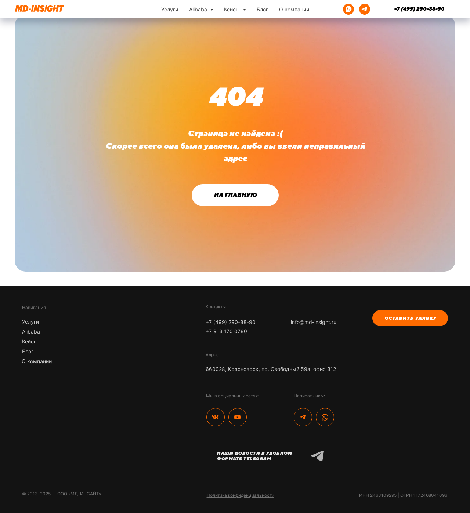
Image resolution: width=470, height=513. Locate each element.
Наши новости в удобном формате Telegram (254, 456)
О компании (294, 9)
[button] (410, 318)
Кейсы (30, 341)
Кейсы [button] (232, 9)
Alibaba (31, 331)
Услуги (169, 9)
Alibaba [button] (199, 9)
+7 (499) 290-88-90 (231, 322)
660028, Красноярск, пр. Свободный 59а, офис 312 (271, 369)
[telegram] (364, 9)
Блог (262, 9)
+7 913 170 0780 (226, 331)
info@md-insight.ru (313, 322)
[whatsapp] (348, 9)
